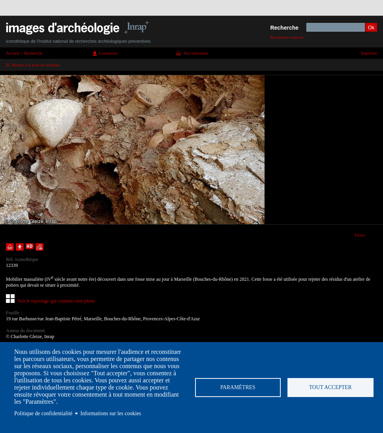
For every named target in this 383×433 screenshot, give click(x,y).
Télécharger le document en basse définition (20, 247)
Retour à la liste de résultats (36, 64)
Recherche (284, 28)
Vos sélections (196, 53)
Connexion (108, 53)
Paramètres (237, 387)
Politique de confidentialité (43, 413)
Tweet (359, 235)
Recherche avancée (287, 37)
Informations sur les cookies (111, 413)
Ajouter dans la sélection (10, 247)
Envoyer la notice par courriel (39, 247)
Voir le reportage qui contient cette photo (56, 301)
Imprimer (368, 53)
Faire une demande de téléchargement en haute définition (30, 247)
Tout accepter (330, 387)
